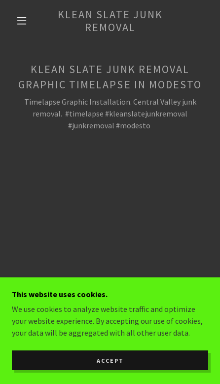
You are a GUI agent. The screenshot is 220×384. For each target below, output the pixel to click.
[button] (22, 21)
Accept (110, 360)
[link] (110, 21)
